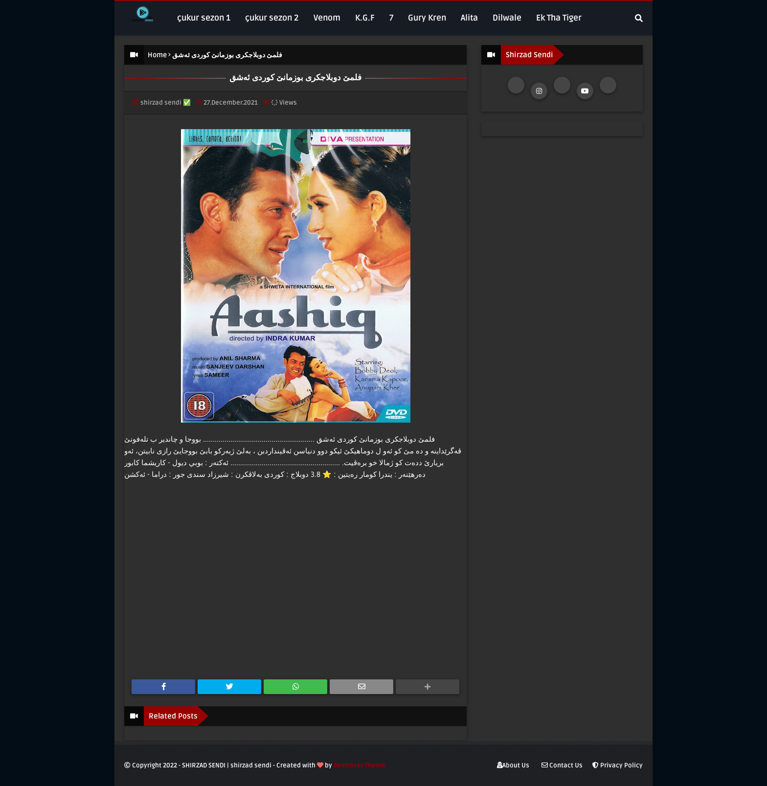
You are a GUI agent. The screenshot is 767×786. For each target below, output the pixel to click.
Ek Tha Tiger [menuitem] (559, 18)
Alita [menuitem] (469, 18)
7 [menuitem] (391, 18)
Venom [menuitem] (327, 18)
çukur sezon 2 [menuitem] (272, 18)
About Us (513, 765)
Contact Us (562, 765)
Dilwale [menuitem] (507, 18)
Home (157, 55)
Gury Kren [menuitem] (427, 18)
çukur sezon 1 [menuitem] (203, 18)
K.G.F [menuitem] (365, 18)
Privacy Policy (617, 765)
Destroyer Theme (359, 765)
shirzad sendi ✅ (165, 103)
